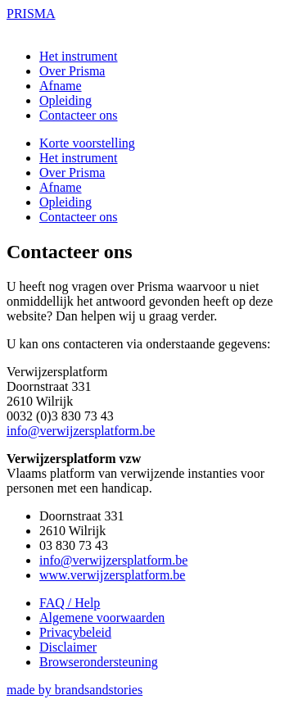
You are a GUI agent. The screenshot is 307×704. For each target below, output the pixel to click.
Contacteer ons (78, 115)
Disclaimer (68, 647)
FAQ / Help (69, 603)
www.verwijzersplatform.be (112, 575)
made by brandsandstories (74, 690)
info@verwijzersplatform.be (81, 431)
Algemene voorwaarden (102, 618)
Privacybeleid (75, 632)
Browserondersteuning (98, 662)
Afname (60, 86)
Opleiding (65, 100)
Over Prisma (72, 71)
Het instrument (78, 56)
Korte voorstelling (87, 143)
